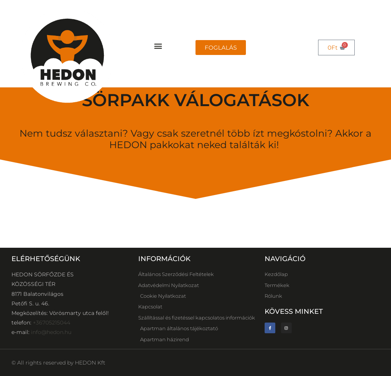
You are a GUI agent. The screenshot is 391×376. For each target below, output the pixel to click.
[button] (158, 46)
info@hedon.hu (51, 332)
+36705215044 (51, 322)
